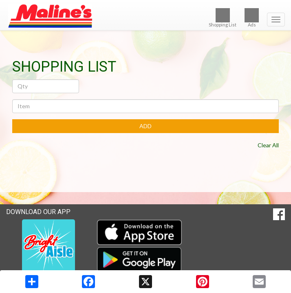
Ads (252, 17)
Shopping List (222, 17)
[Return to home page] (145, 16)
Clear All (268, 145)
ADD (145, 125)
